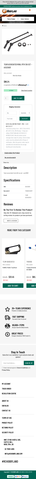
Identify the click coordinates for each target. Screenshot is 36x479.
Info (28, 85)
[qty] (11, 113)
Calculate (25, 118)
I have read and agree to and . (16, 369)
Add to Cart (18, 98)
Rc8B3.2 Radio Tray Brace (13, 264)
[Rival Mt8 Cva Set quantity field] (6, 98)
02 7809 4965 (8, 449)
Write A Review (11, 221)
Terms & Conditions (22, 368)
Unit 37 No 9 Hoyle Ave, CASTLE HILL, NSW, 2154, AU (12, 442)
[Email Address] (12, 363)
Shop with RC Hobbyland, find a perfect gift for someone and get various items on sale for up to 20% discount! (18, 2)
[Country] (24, 113)
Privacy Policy (6, 370)
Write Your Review (17, 75)
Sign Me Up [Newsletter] (29, 363)
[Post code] (11, 119)
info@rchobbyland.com (12, 454)
